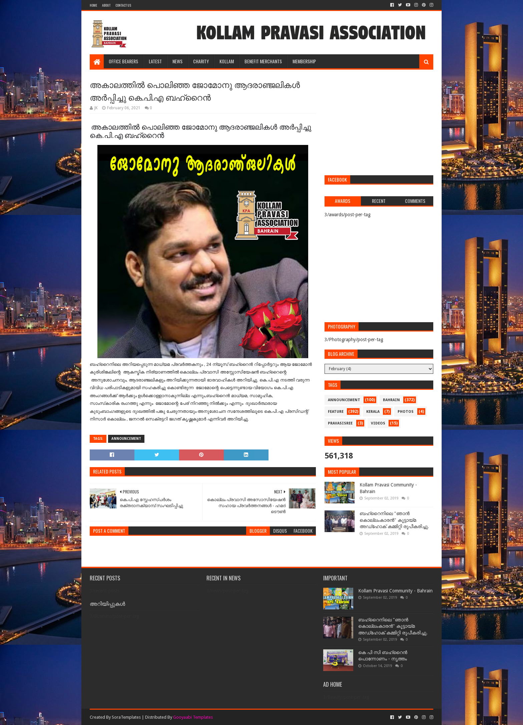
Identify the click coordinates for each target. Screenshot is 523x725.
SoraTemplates (126, 717)
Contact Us (123, 5)
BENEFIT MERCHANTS (263, 61)
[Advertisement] (379, 123)
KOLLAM (226, 61)
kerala (373, 411)
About (106, 5)
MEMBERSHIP (304, 61)
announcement (126, 438)
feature (336, 411)
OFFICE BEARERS (123, 61)
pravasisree (340, 423)
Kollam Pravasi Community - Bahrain (395, 590)
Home (93, 5)
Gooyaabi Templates (193, 717)
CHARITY (201, 61)
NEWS (177, 61)
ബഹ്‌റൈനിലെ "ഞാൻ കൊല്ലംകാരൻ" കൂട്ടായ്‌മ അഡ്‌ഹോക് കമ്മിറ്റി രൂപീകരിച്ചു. (394, 520)
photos (406, 411)
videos (378, 423)
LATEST (155, 61)
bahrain (391, 400)
